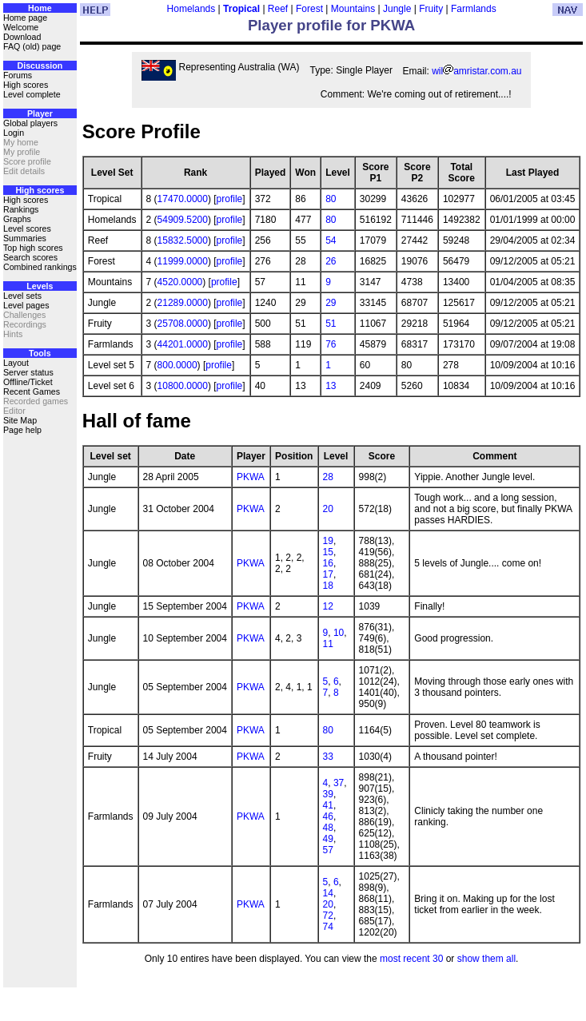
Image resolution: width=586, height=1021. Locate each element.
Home (40, 8)
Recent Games (31, 391)
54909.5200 (182, 219)
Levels (39, 286)
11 (328, 644)
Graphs (17, 219)
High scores (25, 84)
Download (22, 37)
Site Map (20, 420)
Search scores (30, 257)
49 (328, 838)
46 (328, 816)
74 (328, 926)
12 (328, 606)
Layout (16, 362)
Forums (17, 75)
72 (328, 915)
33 (328, 756)
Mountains (353, 8)
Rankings (20, 209)
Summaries (24, 238)
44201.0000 (182, 344)
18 (328, 585)
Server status (28, 372)
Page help (22, 430)
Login (13, 132)
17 (328, 574)
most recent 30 (411, 958)
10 (338, 632)
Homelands (191, 8)
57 (328, 850)
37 (338, 783)
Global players (30, 123)
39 (328, 794)
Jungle (397, 8)
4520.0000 (180, 282)
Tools (40, 353)
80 (330, 199)
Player (40, 113)
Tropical (241, 8)
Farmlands (473, 8)
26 (330, 261)
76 (330, 344)
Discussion (39, 65)
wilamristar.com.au (476, 71)
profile (230, 199)
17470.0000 (182, 199)
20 (328, 508)
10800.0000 (182, 385)
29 (330, 302)
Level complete (32, 94)
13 (330, 385)
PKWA (251, 477)
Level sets (22, 295)
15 (328, 552)
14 (328, 893)
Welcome (20, 27)
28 (328, 477)
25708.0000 (182, 323)
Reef (278, 8)
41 (328, 805)
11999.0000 (182, 261)
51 (330, 323)
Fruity (431, 8)
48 (328, 827)
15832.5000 (182, 240)
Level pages (26, 305)
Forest (309, 8)
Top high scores (33, 247)
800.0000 (177, 365)
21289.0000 (182, 302)
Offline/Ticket (28, 382)
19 (328, 540)
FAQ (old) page (32, 46)
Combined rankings (40, 267)
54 (330, 240)
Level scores (27, 228)
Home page (25, 17)
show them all (486, 958)
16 (328, 563)
